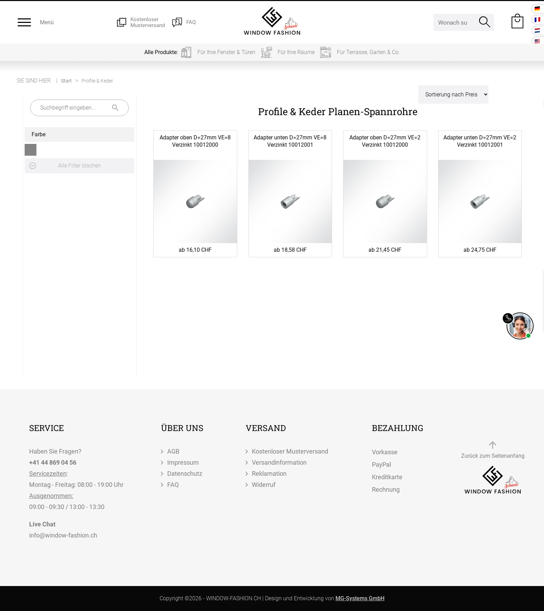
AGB (173, 451)
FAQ (173, 484)
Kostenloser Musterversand (290, 451)
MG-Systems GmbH (359, 598)
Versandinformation (279, 462)
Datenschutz (184, 473)
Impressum (183, 462)
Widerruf (263, 484)
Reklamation (269, 473)
